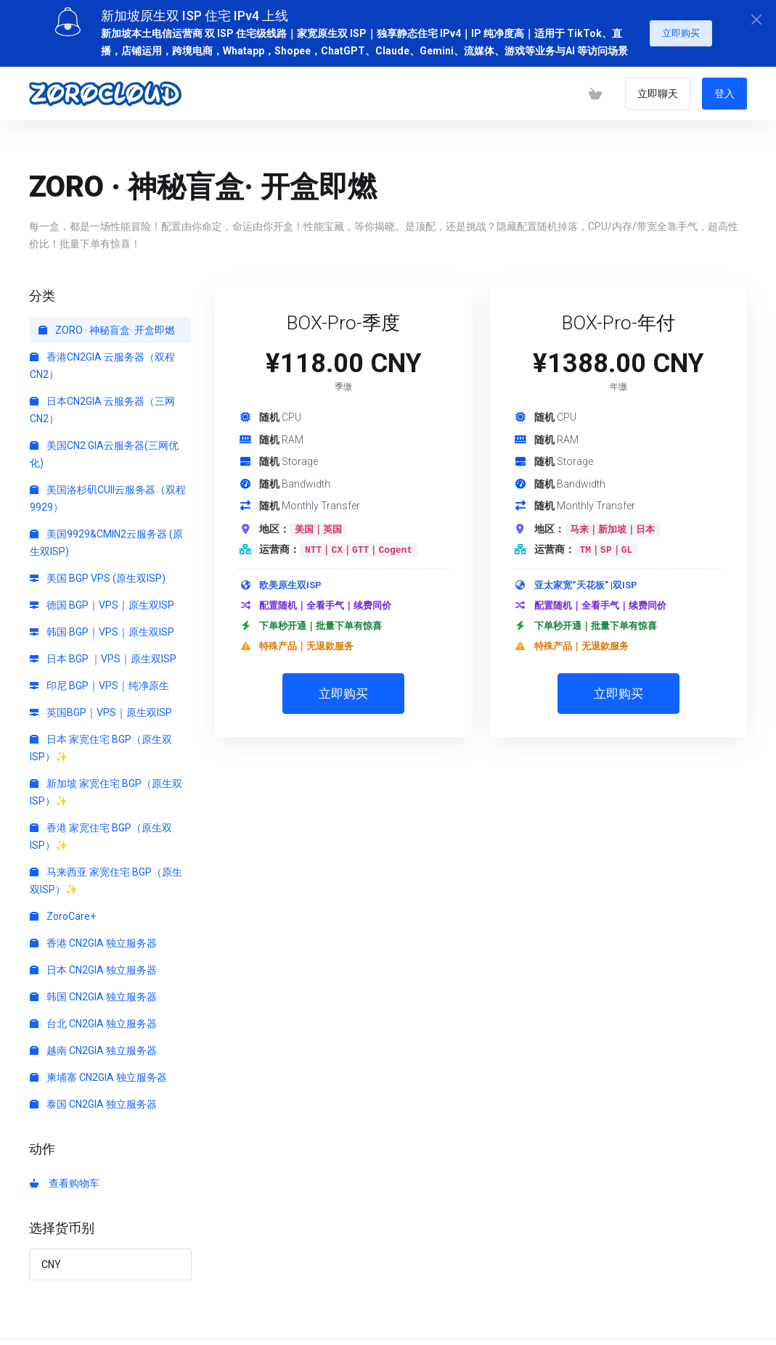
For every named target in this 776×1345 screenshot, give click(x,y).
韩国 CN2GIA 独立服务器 (93, 992)
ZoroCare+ (63, 911)
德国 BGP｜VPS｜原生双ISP (102, 600)
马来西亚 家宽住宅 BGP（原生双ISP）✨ (106, 875)
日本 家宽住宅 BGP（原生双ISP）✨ (101, 742)
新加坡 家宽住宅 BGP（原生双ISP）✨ (106, 787)
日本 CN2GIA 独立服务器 (93, 965)
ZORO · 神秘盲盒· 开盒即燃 (106, 325)
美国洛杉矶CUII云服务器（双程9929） (108, 493)
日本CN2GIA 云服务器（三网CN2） (102, 404)
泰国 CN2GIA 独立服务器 (93, 1099)
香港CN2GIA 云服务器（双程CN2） (102, 360)
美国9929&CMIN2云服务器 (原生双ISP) (106, 537)
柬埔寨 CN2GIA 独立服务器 (98, 1072)
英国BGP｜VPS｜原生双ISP (101, 707)
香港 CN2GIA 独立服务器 (93, 938)
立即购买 (681, 27)
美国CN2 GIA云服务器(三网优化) (104, 449)
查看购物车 (64, 1178)
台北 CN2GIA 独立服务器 (93, 1018)
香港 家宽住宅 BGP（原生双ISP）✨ (101, 831)
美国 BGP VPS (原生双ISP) (98, 573)
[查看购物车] (595, 88)
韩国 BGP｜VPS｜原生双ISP (102, 627)
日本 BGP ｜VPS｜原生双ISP (103, 653)
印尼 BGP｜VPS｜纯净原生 (99, 680)
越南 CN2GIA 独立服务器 (93, 1045)
